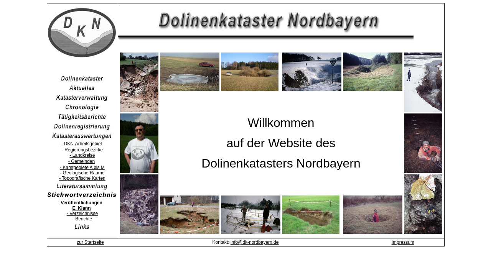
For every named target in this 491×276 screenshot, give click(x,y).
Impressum (403, 242)
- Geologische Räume (82, 173)
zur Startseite (90, 242)
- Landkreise (82, 155)
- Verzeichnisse (82, 213)
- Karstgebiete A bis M (82, 167)
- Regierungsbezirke (82, 150)
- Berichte (82, 219)
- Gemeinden (81, 161)
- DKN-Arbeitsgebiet (81, 143)
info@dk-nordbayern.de (255, 242)
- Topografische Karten (82, 178)
